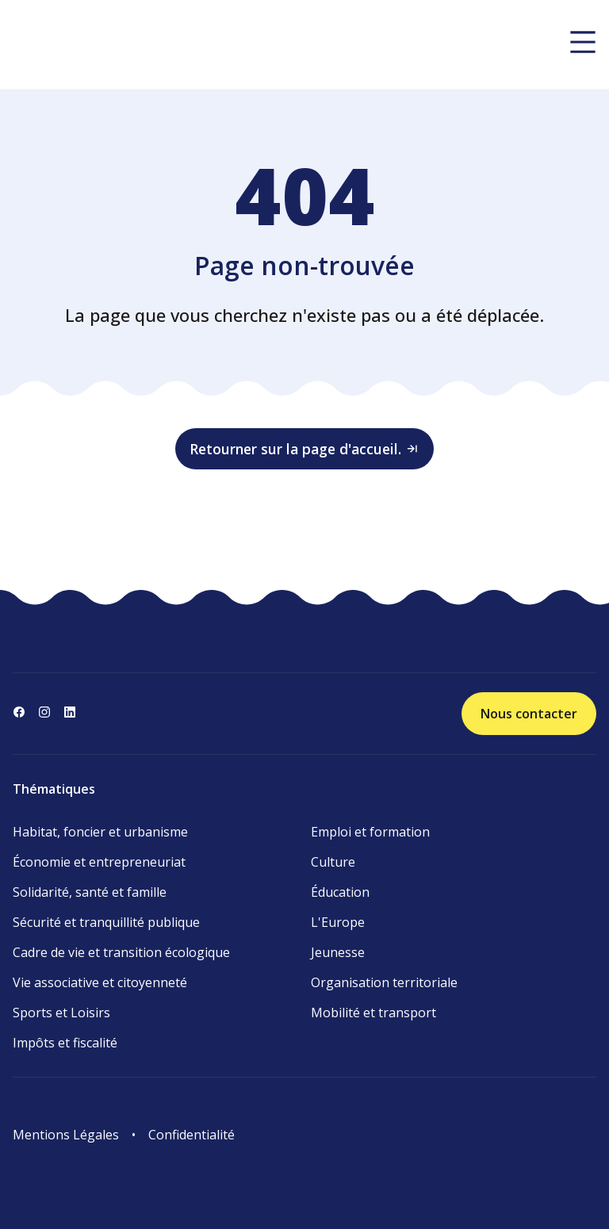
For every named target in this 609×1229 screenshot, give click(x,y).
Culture (333, 862)
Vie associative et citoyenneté (100, 982)
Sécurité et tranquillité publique (106, 922)
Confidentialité (191, 1134)
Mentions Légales (66, 1134)
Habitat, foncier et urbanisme (100, 831)
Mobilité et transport (373, 1012)
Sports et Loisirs (61, 1012)
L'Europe (338, 922)
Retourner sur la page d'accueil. (304, 448)
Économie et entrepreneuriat (99, 862)
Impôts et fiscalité (65, 1042)
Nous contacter (529, 713)
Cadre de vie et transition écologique (121, 952)
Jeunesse (338, 952)
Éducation (340, 892)
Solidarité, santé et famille (90, 892)
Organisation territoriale (384, 982)
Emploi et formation (370, 831)
